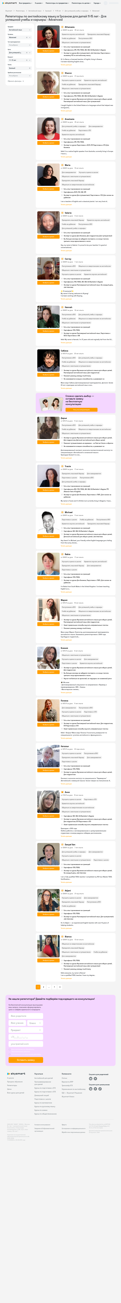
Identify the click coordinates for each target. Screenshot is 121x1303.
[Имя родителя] (26, 1016)
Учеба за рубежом (68, 38)
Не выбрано (13, 45)
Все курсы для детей (15, 1093)
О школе (10, 1078)
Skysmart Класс (68, 1096)
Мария (64, 600)
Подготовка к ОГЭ (90, 712)
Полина (64, 700)
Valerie (68, 212)
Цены (9, 1089)
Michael (69, 512)
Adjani (68, 890)
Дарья (64, 418)
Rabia (67, 554)
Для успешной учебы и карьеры (76, 11)
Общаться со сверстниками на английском (78, 185)
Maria (67, 165)
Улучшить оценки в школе (71, 80)
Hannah (68, 307)
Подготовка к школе (69, 478)
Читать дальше (66, 65)
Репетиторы (20, 11)
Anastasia (69, 119)
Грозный (48, 11)
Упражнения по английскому (74, 1089)
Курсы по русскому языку (44, 1106)
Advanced (12, 37)
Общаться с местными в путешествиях (76, 42)
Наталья (65, 746)
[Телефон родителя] (26, 1037)
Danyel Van (70, 844)
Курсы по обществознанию (45, 1114)
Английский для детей (43, 1078)
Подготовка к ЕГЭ (85, 130)
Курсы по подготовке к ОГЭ (45, 1092)
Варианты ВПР (67, 1082)
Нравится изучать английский (73, 34)
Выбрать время (48, 51)
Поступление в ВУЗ (85, 38)
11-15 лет (58, 11)
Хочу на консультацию (81, 410)
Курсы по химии (40, 1110)
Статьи (64, 1078)
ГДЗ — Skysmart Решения (72, 1093)
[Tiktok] (100, 1089)
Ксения (64, 648)
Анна (67, 792)
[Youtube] (95, 1078)
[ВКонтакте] (90, 1078)
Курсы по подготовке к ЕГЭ (45, 1088)
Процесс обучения (15, 1082)
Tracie (68, 466)
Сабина (64, 350)
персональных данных (20, 1051)
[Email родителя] (26, 1044)
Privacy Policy (103, 1126)
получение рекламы (32, 1054)
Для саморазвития (96, 126)
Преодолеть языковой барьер (98, 34)
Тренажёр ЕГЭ (67, 1085)
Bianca (68, 936)
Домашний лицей (41, 1095)
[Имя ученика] (17, 1023)
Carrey (68, 258)
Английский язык (35, 11)
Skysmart (8, 11)
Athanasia (69, 27)
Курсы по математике (43, 1103)
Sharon (68, 73)
